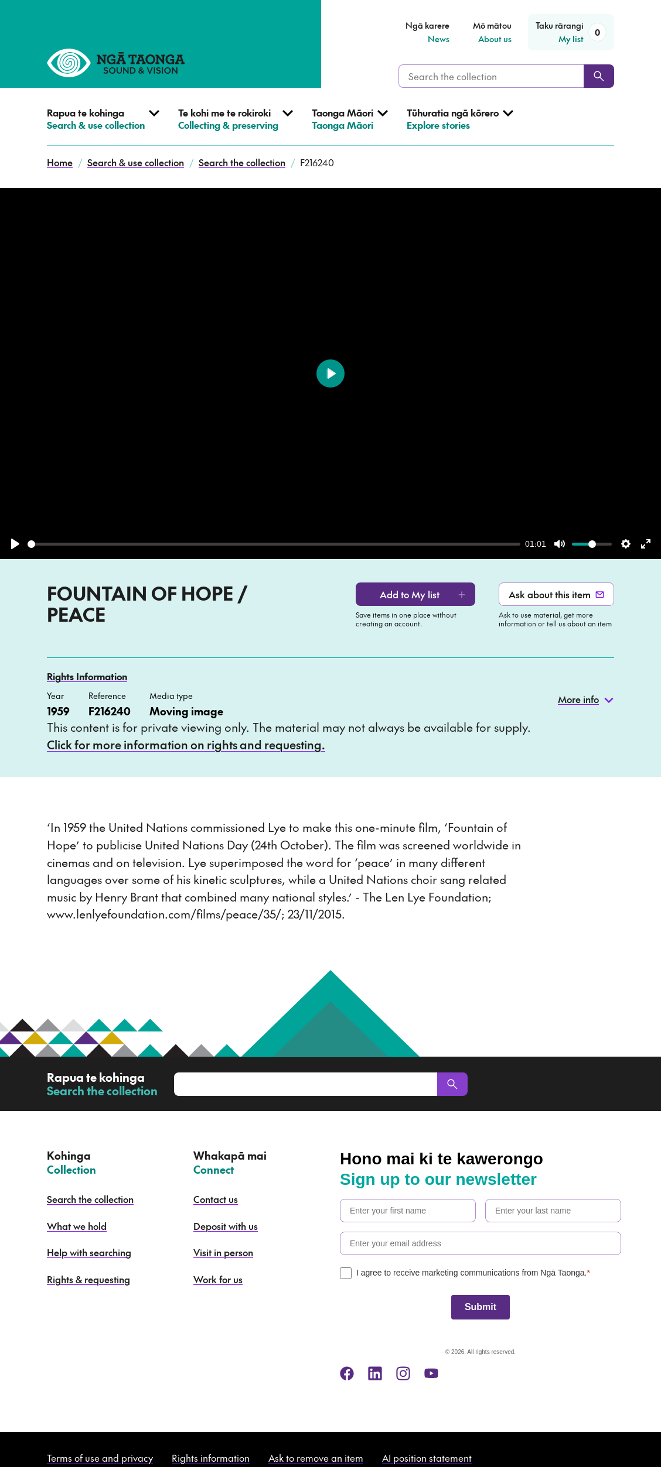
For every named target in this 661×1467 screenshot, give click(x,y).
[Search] (599, 76)
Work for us (218, 1279)
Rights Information (87, 676)
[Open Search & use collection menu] (103, 126)
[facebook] (347, 1373)
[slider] (274, 544)
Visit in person (223, 1252)
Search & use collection (135, 162)
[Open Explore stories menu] (460, 126)
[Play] (15, 543)
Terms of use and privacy (100, 1457)
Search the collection (242, 162)
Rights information (211, 1457)
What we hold (77, 1225)
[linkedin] (375, 1373)
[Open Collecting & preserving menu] (235, 126)
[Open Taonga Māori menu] (350, 126)
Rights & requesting (88, 1279)
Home (60, 162)
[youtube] (431, 1373)
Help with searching (89, 1252)
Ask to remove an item (315, 1457)
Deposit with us (225, 1225)
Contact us (215, 1198)
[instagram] (403, 1373)
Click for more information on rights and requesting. (186, 744)
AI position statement (427, 1457)
